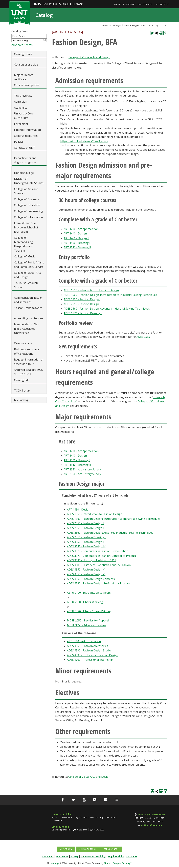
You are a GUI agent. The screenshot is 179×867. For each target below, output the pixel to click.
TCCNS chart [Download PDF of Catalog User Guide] (22, 390)
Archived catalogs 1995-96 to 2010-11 (29, 372)
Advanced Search (22, 45)
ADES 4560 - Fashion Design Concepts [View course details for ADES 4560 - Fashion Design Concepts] (91, 579)
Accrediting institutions (28, 318)
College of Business (26, 199)
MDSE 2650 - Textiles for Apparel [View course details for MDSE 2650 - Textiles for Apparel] (88, 620)
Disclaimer (48, 856)
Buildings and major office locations (26, 351)
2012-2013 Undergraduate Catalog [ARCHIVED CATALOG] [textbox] (129, 25)
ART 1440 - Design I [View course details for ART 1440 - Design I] (76, 233)
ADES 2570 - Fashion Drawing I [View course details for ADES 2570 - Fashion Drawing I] (83, 313)
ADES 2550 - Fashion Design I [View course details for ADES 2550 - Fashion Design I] (82, 299)
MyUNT (117, 4)
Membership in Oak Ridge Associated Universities (26, 328)
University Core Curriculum (24, 116)
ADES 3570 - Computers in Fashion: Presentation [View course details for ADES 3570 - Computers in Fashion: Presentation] (97, 551)
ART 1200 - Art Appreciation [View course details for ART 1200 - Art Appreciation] (81, 229)
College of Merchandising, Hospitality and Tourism (24, 244)
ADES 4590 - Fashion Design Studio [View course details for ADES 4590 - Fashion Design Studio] (89, 650)
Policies (19, 141)
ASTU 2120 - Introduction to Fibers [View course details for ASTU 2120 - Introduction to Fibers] (89, 592)
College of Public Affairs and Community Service (29, 265)
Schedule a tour (87, 849)
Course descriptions (26, 85)
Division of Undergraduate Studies (28, 181)
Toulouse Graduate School (26, 285)
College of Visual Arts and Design (27, 275)
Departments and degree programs (25, 160)
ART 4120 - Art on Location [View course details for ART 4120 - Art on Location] (84, 641)
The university (23, 96)
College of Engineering (28, 211)
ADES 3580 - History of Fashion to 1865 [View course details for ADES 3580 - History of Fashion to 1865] (91, 560)
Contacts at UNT (24, 148)
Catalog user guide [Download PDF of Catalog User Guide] (26, 64)
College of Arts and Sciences (26, 191)
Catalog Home (23, 54)
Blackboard (129, 4)
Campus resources (26, 136)
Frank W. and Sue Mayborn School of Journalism (26, 227)
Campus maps (23, 343)
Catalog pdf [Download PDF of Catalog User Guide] (21, 380)
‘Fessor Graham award (28, 308)
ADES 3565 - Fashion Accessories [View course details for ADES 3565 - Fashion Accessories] (87, 646)
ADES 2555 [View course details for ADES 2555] (143, 337)
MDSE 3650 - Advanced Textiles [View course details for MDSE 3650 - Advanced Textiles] (86, 625)
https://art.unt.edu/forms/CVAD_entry (84, 141)
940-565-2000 (81, 829)
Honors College (24, 173)
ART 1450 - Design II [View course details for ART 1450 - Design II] (76, 238)
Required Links (116, 856)
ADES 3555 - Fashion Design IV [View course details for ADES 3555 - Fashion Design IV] (86, 546)
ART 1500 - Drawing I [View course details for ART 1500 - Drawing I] (77, 243)
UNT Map (110, 817)
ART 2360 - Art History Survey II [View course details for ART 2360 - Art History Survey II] (83, 474)
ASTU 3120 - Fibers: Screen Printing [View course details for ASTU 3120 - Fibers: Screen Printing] (89, 611)
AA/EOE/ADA (62, 856)
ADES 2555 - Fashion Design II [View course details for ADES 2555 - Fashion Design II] (82, 304)
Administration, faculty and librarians (28, 300)
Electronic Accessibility (93, 856)
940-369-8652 (98, 829)
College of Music (24, 256)
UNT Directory (162, 4)
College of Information (28, 217)
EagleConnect (145, 4)
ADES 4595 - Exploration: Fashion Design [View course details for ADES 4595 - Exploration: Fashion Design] (92, 655)
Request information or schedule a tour (29, 362)
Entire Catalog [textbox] (19, 36)
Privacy (74, 856)
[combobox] (133, 25)
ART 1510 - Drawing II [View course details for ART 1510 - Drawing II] (77, 247)
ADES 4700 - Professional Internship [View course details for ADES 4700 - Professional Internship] (90, 660)
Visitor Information (151, 825)
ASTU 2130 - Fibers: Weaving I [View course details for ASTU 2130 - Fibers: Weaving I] (85, 602)
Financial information (27, 130)
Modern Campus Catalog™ (118, 863)
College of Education (27, 205)
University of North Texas (151, 814)
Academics (20, 107)
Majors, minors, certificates (24, 77)
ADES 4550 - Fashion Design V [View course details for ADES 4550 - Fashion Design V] (86, 569)
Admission (20, 101)
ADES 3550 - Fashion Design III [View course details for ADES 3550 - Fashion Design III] (86, 542)
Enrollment (21, 124)
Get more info (110, 849)
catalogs (54, 863)
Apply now (66, 849)
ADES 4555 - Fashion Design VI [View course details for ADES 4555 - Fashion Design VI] (86, 574)
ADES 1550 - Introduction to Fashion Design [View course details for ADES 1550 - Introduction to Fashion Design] (91, 290)
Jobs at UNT (57, 820)
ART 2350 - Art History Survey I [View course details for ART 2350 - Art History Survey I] (83, 469)
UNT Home (131, 856)
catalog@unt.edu (62, 829)
